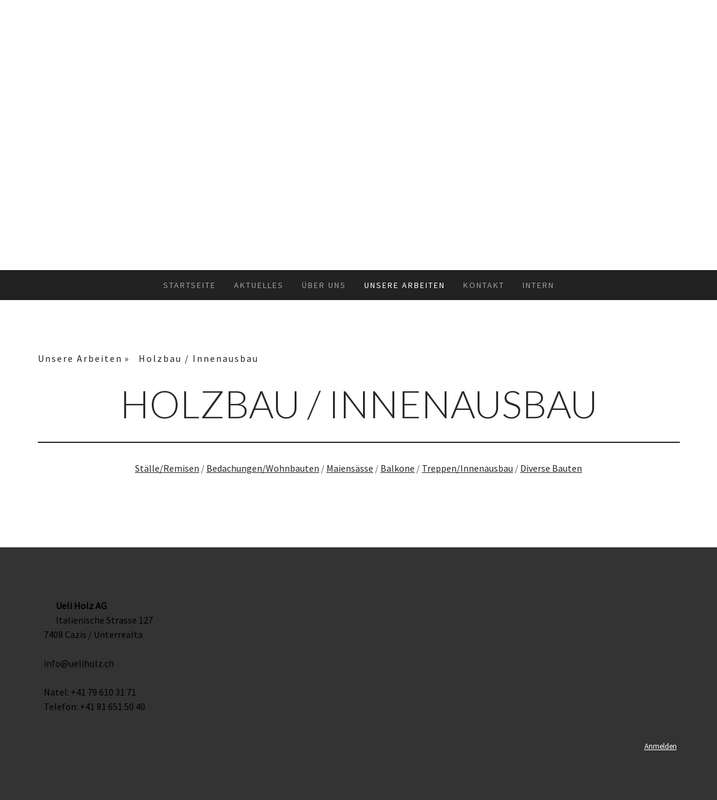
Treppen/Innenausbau (467, 468)
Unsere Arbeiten (404, 285)
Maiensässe (349, 468)
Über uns (324, 285)
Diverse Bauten (551, 468)
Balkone (397, 468)
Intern (538, 285)
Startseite (189, 285)
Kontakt (484, 285)
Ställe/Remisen (167, 468)
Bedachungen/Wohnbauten (262, 468)
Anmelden (660, 746)
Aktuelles (259, 285)
